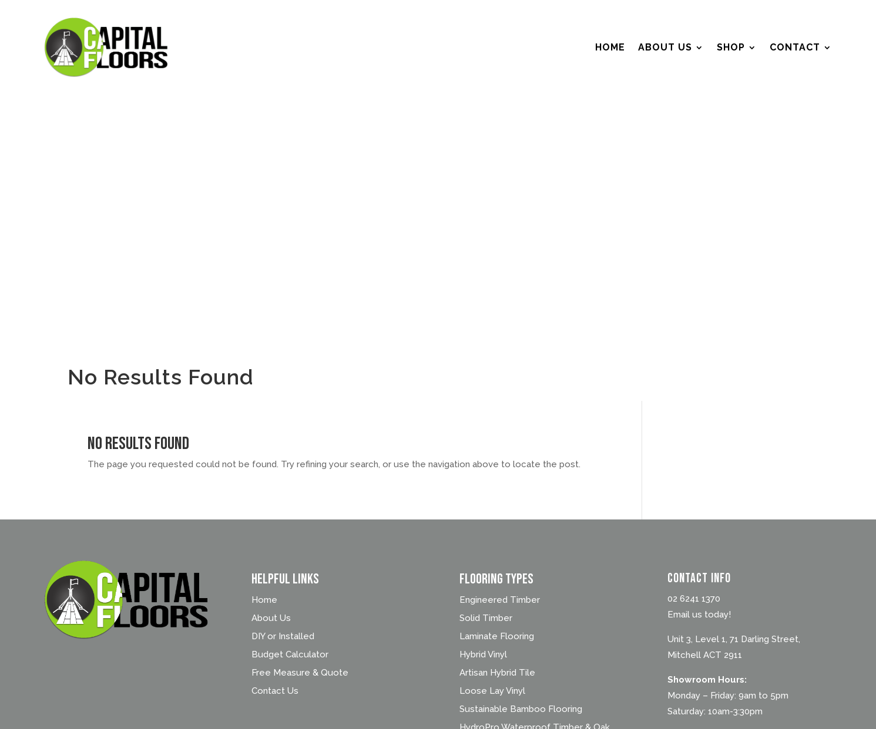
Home (610, 47)
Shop (731, 47)
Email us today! (699, 614)
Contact (795, 47)
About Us (665, 47)
